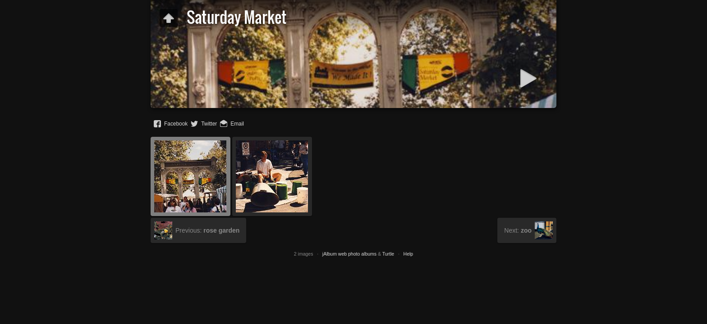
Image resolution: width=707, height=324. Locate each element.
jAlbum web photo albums (349, 253)
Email (237, 124)
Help (408, 253)
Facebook (176, 124)
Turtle (388, 253)
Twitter (209, 124)
